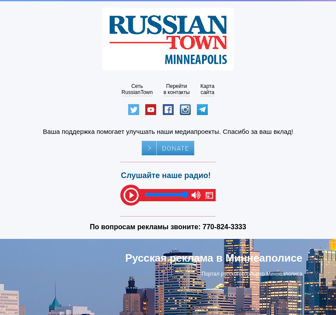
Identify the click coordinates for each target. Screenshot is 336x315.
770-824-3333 (224, 227)
